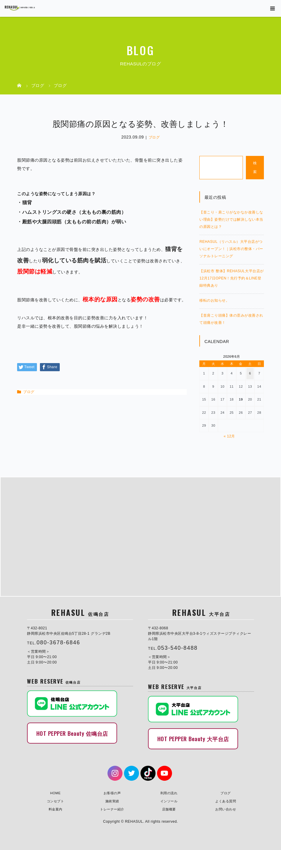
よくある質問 (225, 800)
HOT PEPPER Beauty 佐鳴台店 (72, 733)
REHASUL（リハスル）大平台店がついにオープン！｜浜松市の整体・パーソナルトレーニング (231, 249)
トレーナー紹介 (112, 808)
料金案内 (55, 808)
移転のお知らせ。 (214, 300)
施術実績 (112, 800)
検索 (255, 167)
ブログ (154, 137)
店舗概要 (169, 808)
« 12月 (229, 436)
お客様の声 (112, 792)
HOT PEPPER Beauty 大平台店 (193, 738)
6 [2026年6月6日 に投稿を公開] (250, 373)
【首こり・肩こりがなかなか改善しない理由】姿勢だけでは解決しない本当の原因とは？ (231, 219)
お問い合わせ (225, 808)
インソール (169, 800)
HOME (55, 792)
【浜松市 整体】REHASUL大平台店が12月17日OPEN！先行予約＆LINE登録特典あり (231, 278)
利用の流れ (169, 792)
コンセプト (55, 800)
